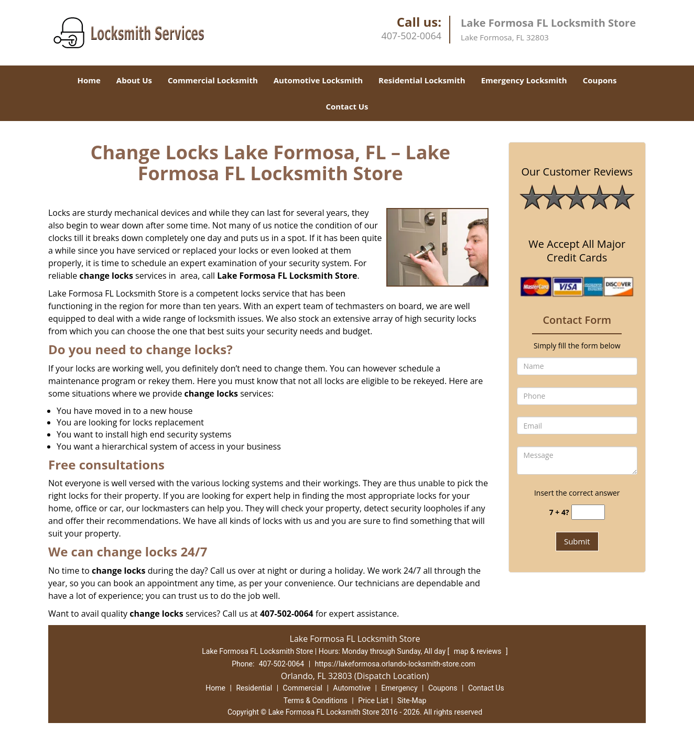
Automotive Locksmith (318, 80)
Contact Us (347, 106)
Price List (373, 700)
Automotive (352, 688)
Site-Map (411, 700)
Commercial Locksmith (213, 80)
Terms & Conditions (316, 700)
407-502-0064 (411, 35)
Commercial (302, 688)
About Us (134, 80)
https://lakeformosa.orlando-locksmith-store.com (395, 664)
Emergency (399, 688)
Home (88, 80)
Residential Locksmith (421, 80)
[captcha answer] (588, 512)
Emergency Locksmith (524, 80)
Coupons (600, 80)
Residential (254, 688)
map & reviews (478, 651)
